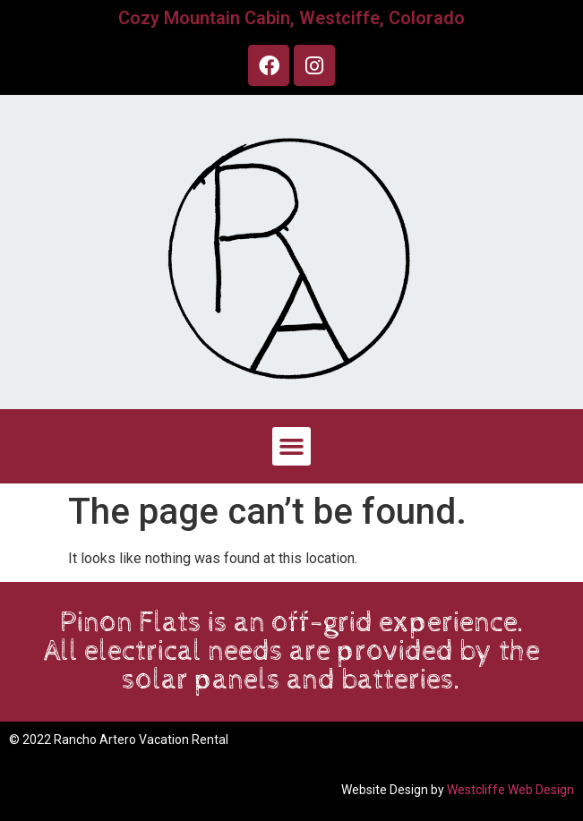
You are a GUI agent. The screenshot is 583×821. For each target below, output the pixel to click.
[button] (292, 446)
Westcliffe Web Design (510, 790)
